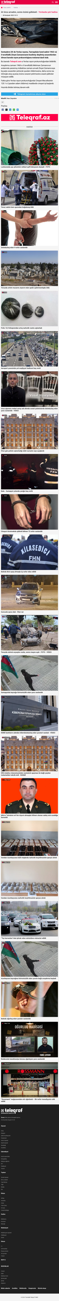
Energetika (4, 1159)
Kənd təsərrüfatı (5, 1156)
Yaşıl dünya (4, 1182)
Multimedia (22, 1288)
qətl (2, 102)
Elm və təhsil (4, 1179)
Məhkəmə (3, 1219)
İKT (2, 1163)
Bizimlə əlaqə (42, 1288)
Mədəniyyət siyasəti (6, 1232)
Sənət (2, 1237)
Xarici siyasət (4, 1140)
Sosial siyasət (4, 1177)
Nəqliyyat (3, 1166)
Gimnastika (4, 1248)
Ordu (2, 1130)
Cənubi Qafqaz (5, 1210)
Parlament (4, 1138)
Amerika (3, 1200)
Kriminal (3, 1221)
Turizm (3, 1168)
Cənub (2, 1271)
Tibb (2, 1184)
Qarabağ (3, 1145)
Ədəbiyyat (3, 1235)
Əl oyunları (4, 1253)
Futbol (2, 1256)
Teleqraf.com (15, 61)
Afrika (2, 1198)
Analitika (3, 1147)
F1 (1, 1246)
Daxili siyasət (4, 1143)
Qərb (2, 1273)
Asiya (2, 1203)
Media (2, 1187)
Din (2, 1189)
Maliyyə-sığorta (5, 1161)
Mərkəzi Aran (4, 1276)
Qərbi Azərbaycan (5, 1135)
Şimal (2, 1280)
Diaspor (3, 1133)
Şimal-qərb (4, 1278)
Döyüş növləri (4, 1251)
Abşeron (3, 1283)
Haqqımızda (32, 1288)
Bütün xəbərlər (5, 1288)
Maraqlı (3, 1224)
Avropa (3, 1208)
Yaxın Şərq (4, 1205)
